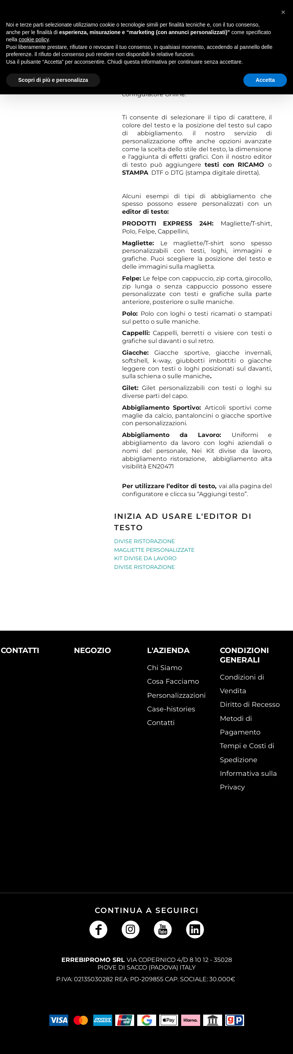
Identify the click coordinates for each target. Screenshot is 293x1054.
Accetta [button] (265, 80)
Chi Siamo (164, 668)
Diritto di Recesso (250, 704)
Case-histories (171, 709)
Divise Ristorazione (144, 541)
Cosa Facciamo (173, 681)
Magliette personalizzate (154, 550)
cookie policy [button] (34, 39)
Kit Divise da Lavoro (145, 558)
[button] (24, 688)
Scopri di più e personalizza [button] (53, 80)
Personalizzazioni (176, 695)
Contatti (161, 723)
